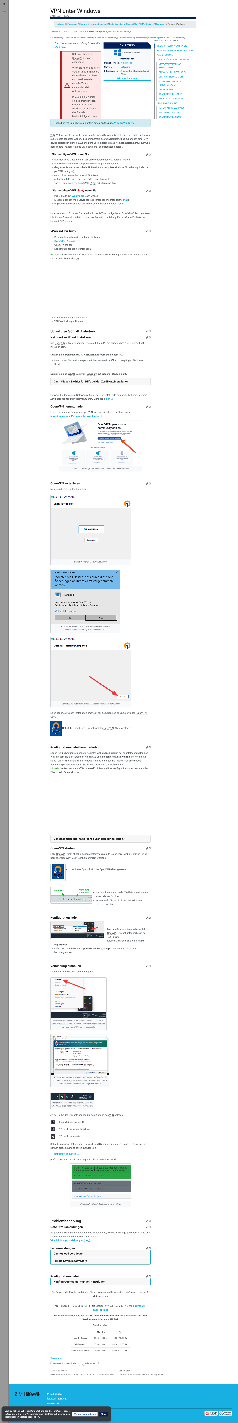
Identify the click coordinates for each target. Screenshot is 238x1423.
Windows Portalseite (127, 78)
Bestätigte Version (95, 38)
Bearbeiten (146, 154)
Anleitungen (90, 1363)
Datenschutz (54, 1394)
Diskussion (94, 31)
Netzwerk (159, 24)
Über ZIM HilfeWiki (56, 1399)
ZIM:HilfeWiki (146, 24)
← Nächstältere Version (74, 38)
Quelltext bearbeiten (149, 154)
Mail (125, 199)
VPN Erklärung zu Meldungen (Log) (70, 1240)
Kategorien (56, 1358)
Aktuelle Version (126, 38)
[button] (85, 1414)
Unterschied (56, 38)
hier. (107, 398)
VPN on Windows (124, 122)
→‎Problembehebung (120, 31)
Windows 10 (126, 63)
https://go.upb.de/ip (65, 1153)
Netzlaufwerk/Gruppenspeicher (79, 163)
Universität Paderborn (67, 24)
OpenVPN (59, 241)
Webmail (77, 195)
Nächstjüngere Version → (160, 38)
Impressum (52, 1403)
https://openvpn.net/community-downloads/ (74, 416)
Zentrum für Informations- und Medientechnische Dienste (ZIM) (108, 24)
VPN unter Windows (175, 24)
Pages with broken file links (66, 1363)
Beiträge (105, 31)
